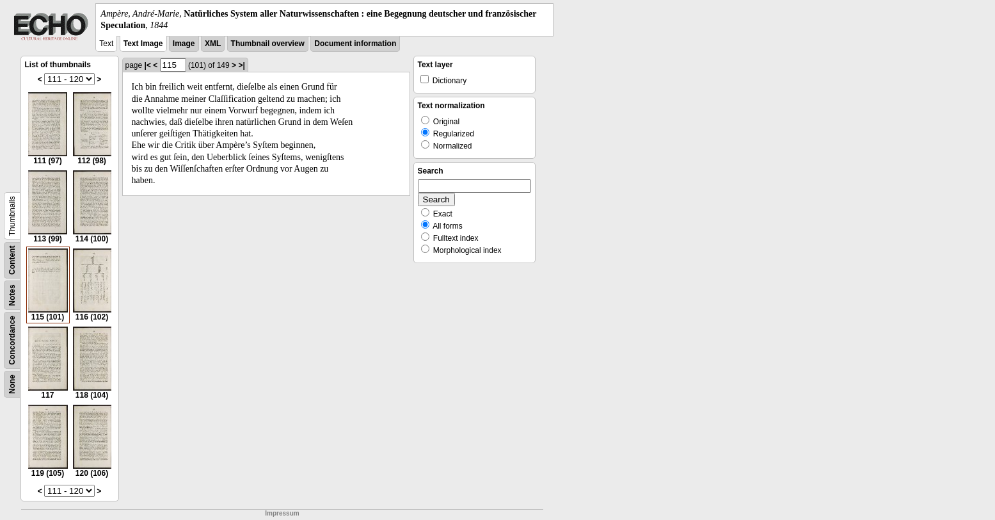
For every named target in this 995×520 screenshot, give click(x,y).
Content (12, 260)
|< (148, 65)
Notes (12, 295)
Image (184, 43)
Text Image (143, 43)
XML (213, 43)
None (12, 384)
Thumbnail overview (268, 43)
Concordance (12, 340)
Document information (355, 43)
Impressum (282, 513)
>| (241, 65)
